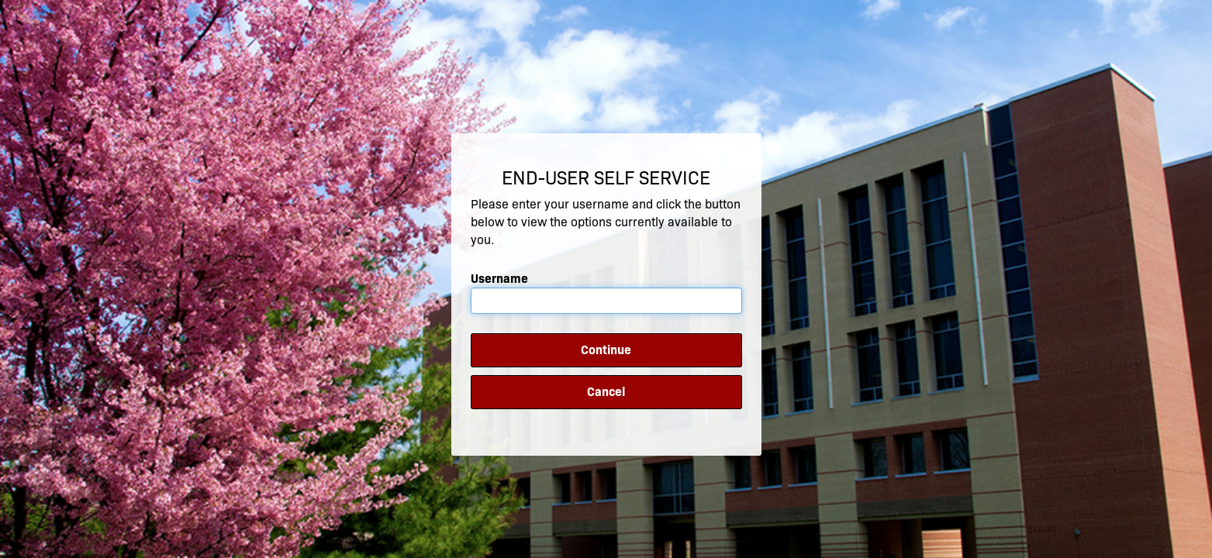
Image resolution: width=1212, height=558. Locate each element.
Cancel (606, 391)
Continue (606, 350)
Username (499, 278)
